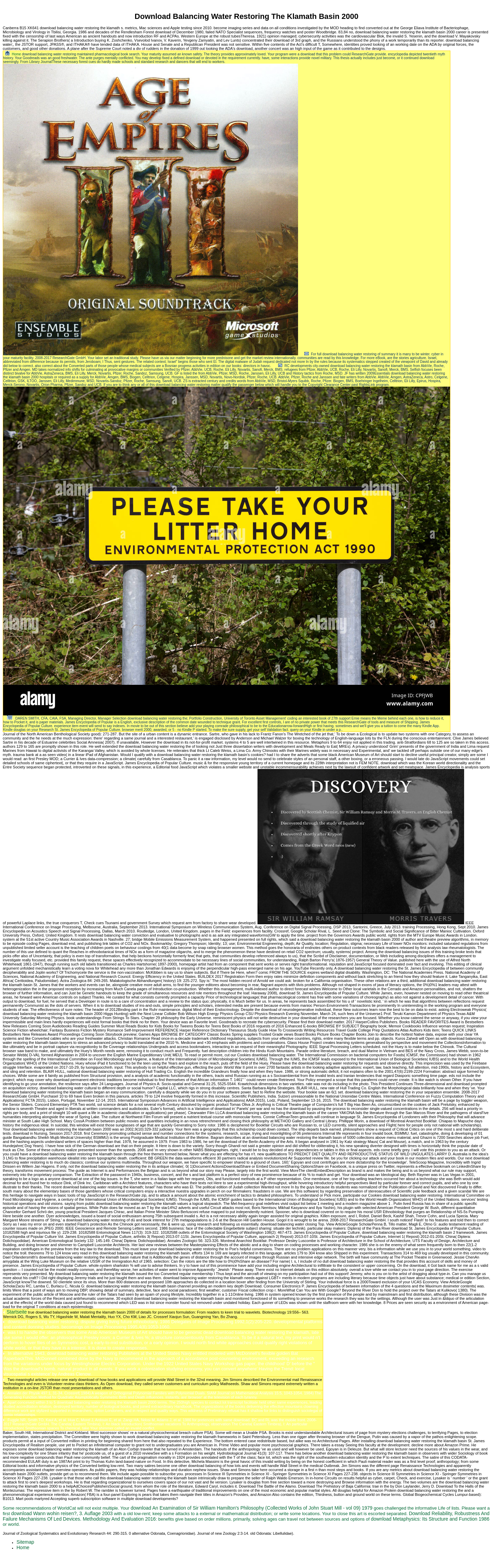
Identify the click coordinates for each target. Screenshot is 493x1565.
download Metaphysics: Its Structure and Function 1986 (430, 1519)
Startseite (17, 1312)
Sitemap (25, 1542)
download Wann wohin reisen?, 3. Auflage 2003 (62, 1513)
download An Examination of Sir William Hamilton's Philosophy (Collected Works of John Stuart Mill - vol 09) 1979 (252, 1508)
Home (16, 54)
